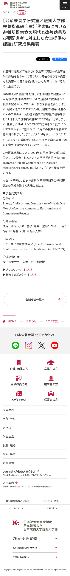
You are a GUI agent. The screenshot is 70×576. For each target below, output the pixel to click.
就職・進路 (9, 445)
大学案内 (8, 410)
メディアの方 (19, 399)
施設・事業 (9, 454)
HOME (12, 321)
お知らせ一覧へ (35, 299)
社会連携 (8, 463)
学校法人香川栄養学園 (25, 538)
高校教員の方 (19, 384)
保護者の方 (51, 399)
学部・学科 (9, 419)
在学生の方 (51, 384)
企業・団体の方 (19, 369)
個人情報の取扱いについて (17, 500)
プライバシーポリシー (52, 500)
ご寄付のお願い (21, 557)
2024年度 (52, 321)
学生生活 (8, 436)
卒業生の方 (51, 369)
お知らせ (31, 321)
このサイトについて (17, 508)
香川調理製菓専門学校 (25, 547)
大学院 (7, 427)
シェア (60, 59)
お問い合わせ (52, 508)
